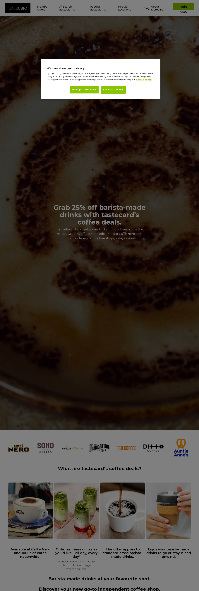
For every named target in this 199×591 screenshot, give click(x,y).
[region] (101, 79)
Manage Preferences (84, 89)
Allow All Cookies (113, 89)
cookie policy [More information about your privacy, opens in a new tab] (144, 79)
